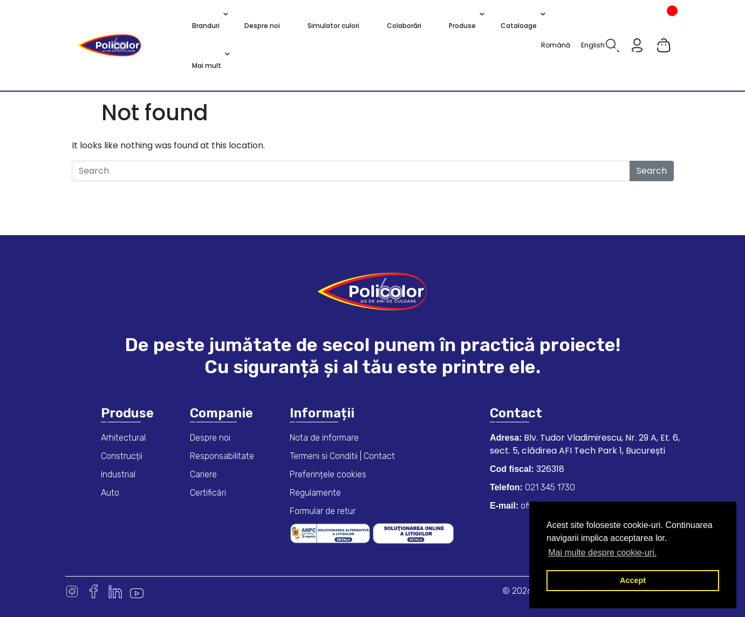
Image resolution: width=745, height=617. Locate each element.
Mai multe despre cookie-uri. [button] (602, 552)
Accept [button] (633, 580)
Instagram (72, 591)
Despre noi (210, 438)
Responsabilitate (222, 456)
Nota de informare (324, 438)
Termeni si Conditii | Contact (342, 456)
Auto (110, 493)
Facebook (93, 591)
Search (652, 170)
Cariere (203, 474)
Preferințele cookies (328, 474)
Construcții (121, 456)
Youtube (136, 591)
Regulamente (315, 493)
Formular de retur (323, 511)
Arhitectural (123, 438)
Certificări (208, 493)
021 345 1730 (549, 487)
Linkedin (115, 591)
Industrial (118, 474)
